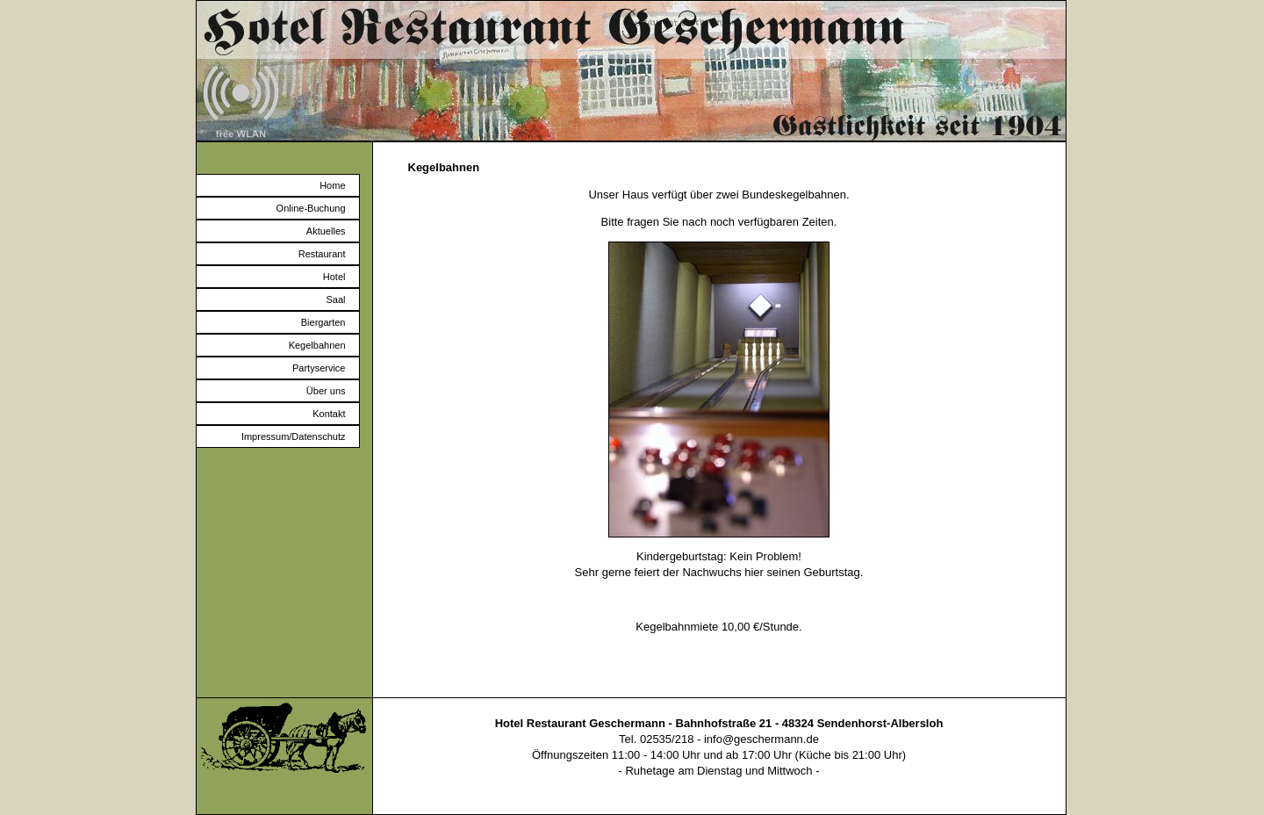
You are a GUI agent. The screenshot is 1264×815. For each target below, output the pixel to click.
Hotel (334, 276)
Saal (335, 299)
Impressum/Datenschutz (293, 436)
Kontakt (328, 413)
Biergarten (323, 322)
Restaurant (322, 254)
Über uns (326, 391)
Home (332, 185)
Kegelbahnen (317, 345)
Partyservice (319, 368)
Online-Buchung (311, 208)
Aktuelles (326, 231)
